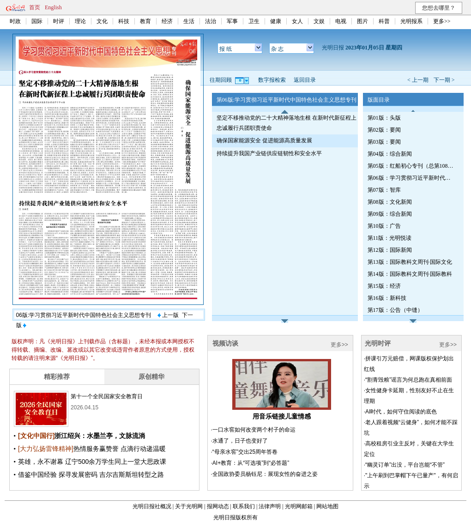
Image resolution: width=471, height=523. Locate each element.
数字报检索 (272, 80)
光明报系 (411, 21)
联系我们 (244, 506)
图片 (362, 21)
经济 (167, 21)
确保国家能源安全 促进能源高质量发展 (264, 140)
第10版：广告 (384, 226)
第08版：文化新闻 (390, 202)
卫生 (254, 21)
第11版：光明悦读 (390, 238)
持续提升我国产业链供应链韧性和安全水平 (269, 153)
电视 (340, 21)
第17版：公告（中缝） (395, 310)
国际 (36, 21)
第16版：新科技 (387, 298)
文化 (102, 21)
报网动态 (218, 506)
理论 (80, 21)
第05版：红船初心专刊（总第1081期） (411, 166)
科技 (123, 21)
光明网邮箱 (299, 506)
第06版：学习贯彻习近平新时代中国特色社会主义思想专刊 (411, 178)
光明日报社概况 (152, 506)
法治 (210, 21)
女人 (297, 21)
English (53, 7)
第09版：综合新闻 (390, 214)
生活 (188, 21)
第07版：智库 (384, 190)
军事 (232, 21)
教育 (145, 21)
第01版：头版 (384, 118)
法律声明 (270, 506)
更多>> (442, 21)
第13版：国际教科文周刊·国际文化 (410, 262)
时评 (58, 21)
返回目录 (305, 80)
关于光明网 (189, 506)
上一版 (168, 315)
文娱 (319, 21)
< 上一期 (418, 80)
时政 (15, 21)
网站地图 (327, 506)
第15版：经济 (384, 286)
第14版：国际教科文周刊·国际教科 (410, 274)
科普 (384, 21)
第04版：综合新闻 (390, 154)
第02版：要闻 (384, 130)
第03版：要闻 (384, 142)
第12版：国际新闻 (390, 250)
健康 (275, 21)
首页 (34, 7)
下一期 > (444, 80)
